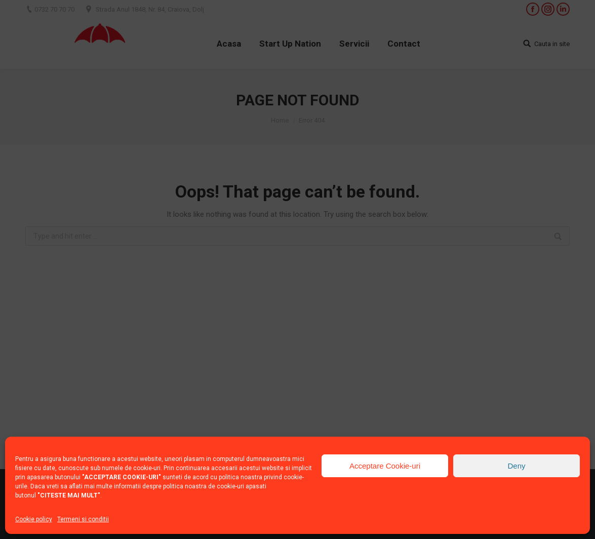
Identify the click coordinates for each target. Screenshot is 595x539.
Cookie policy (33, 519)
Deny (516, 465)
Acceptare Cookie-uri (384, 465)
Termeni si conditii (83, 519)
